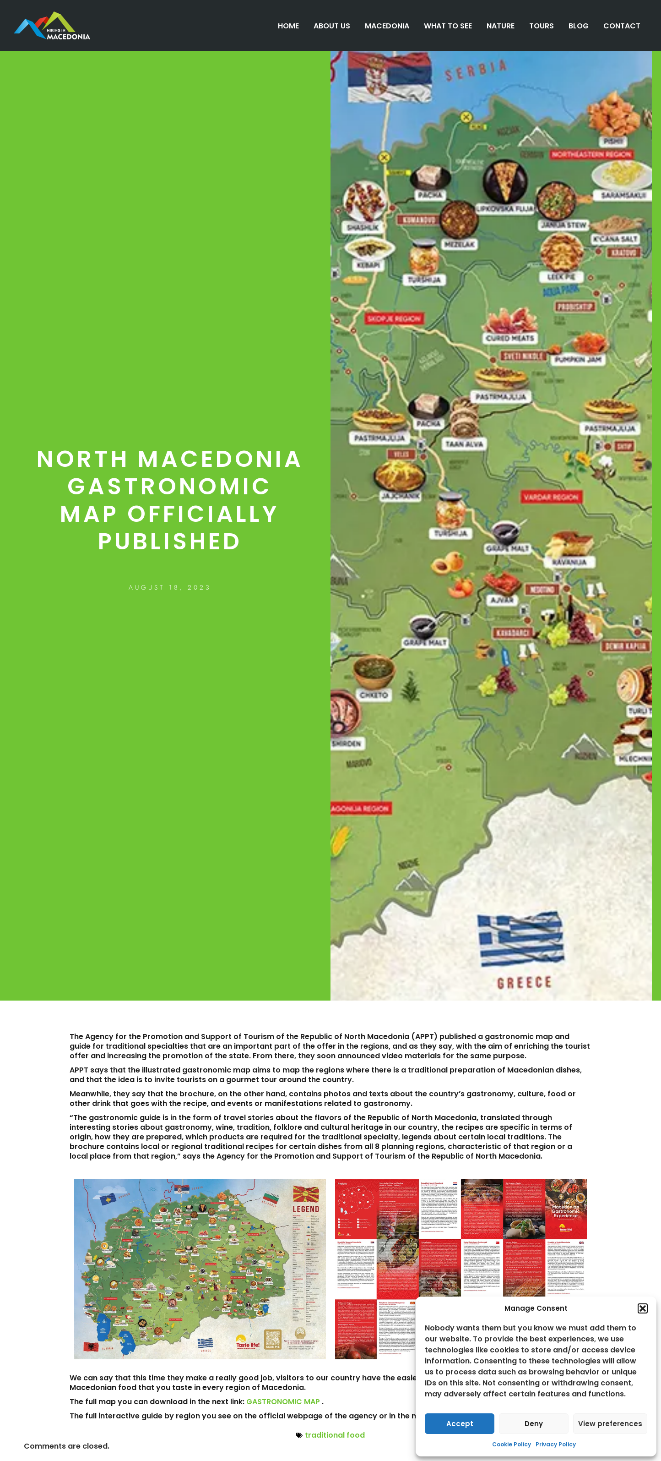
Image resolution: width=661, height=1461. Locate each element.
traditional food (335, 1435)
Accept (459, 1423)
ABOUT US (332, 26)
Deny (534, 1423)
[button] (642, 1308)
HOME (288, 26)
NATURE (501, 26)
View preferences (610, 1423)
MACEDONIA (387, 26)
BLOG (579, 26)
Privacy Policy (556, 1444)
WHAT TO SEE (448, 26)
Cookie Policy (511, 1444)
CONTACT (621, 26)
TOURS (541, 26)
